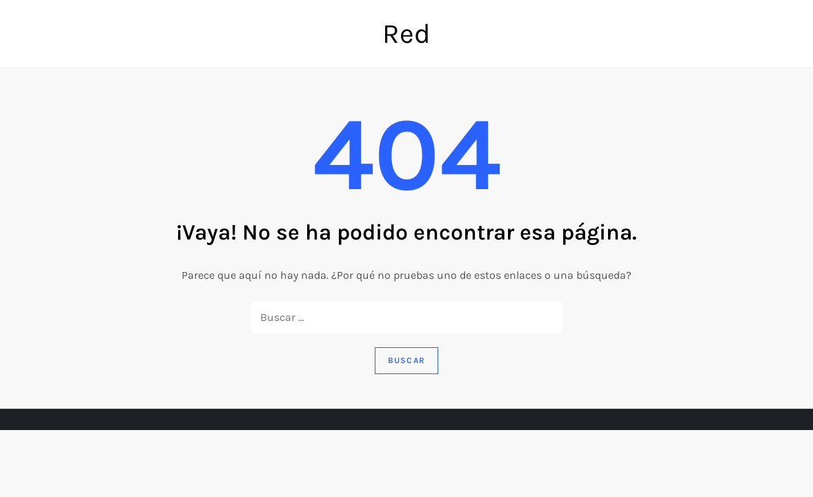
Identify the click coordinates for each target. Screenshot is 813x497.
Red (406, 33)
